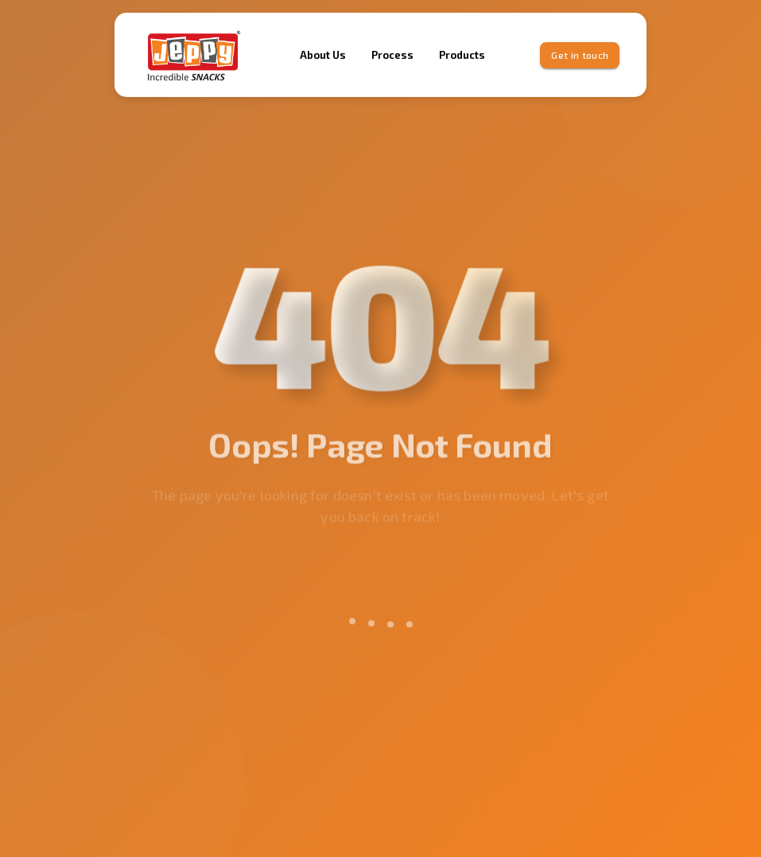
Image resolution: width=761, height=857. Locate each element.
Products (462, 54)
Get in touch (579, 54)
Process (392, 54)
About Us (323, 54)
